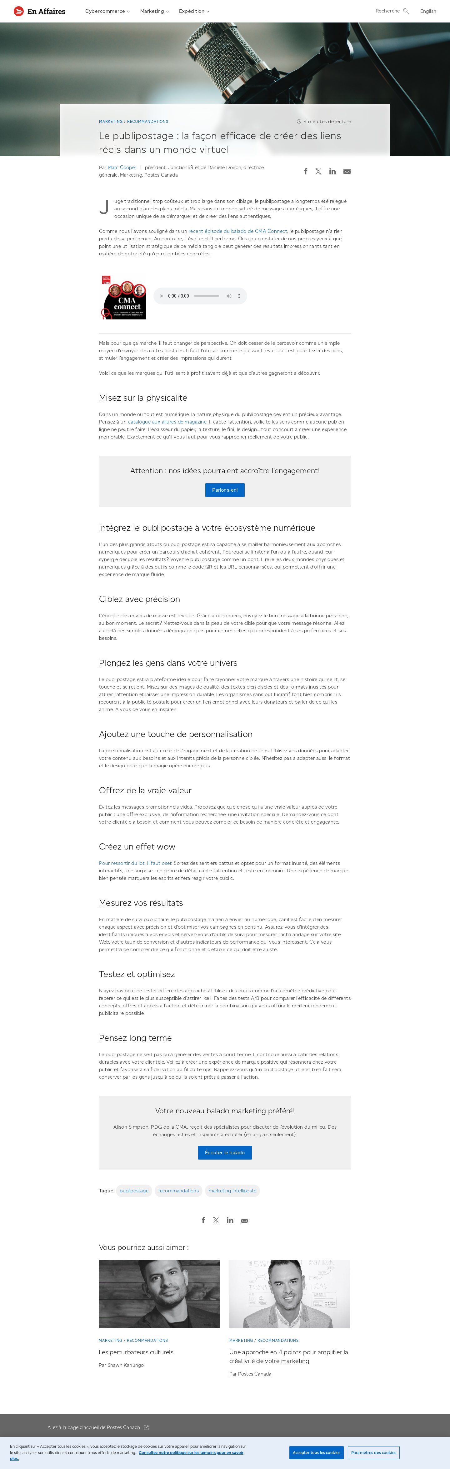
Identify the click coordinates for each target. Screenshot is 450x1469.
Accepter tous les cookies (316, 1452)
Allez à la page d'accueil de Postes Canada (95, 1427)
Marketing (154, 11)
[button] (306, 171)
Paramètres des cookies (373, 1452)
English (428, 11)
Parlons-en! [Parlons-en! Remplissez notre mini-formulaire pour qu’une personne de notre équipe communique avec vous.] (225, 490)
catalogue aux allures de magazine (167, 422)
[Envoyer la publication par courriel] (347, 170)
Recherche (392, 11)
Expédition (194, 11)
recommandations (178, 1191)
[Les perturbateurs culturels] (159, 1295)
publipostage (134, 1191)
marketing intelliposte (232, 1191)
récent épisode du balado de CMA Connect (238, 231)
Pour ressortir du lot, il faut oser (135, 863)
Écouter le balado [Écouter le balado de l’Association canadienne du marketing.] (225, 1153)
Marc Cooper (122, 167)
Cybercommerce (107, 11)
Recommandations (147, 121)
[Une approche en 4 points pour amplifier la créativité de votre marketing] (289, 1295)
